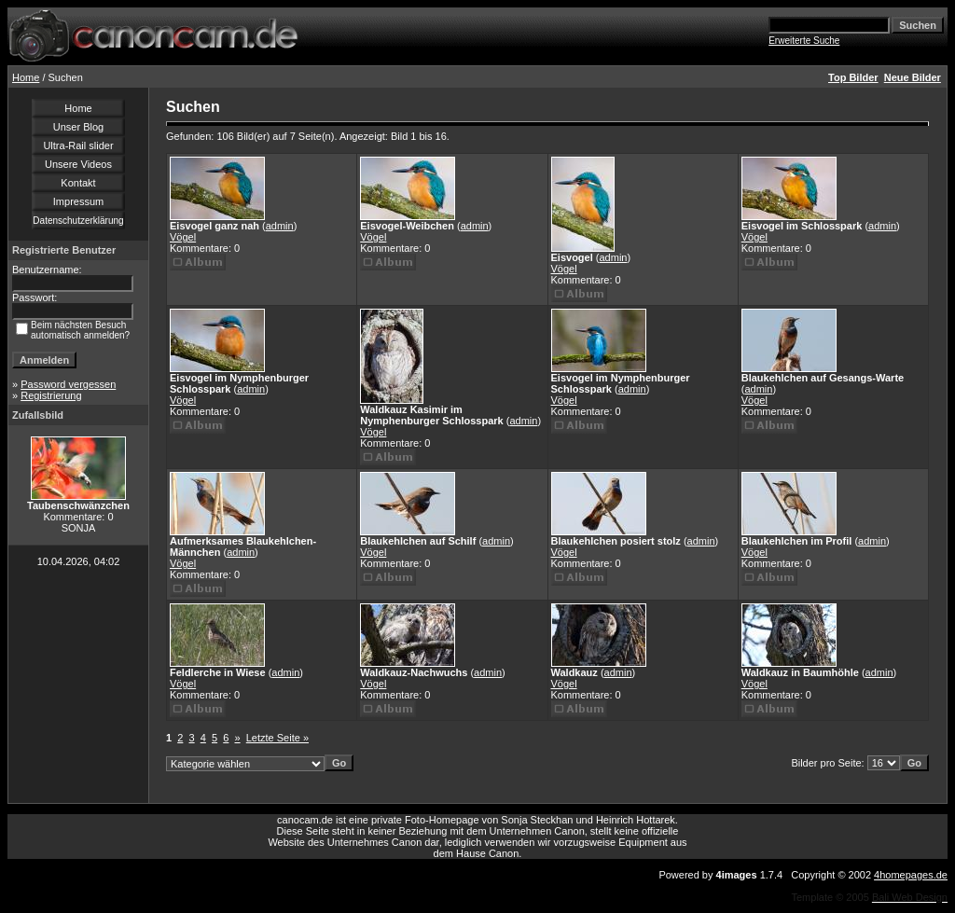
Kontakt (78, 182)
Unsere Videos (78, 164)
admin (280, 225)
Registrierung (51, 395)
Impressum (78, 201)
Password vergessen (68, 384)
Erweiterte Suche (803, 40)
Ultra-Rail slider (78, 145)
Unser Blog (78, 126)
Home (25, 77)
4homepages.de (911, 874)
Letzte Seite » (277, 737)
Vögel (183, 236)
